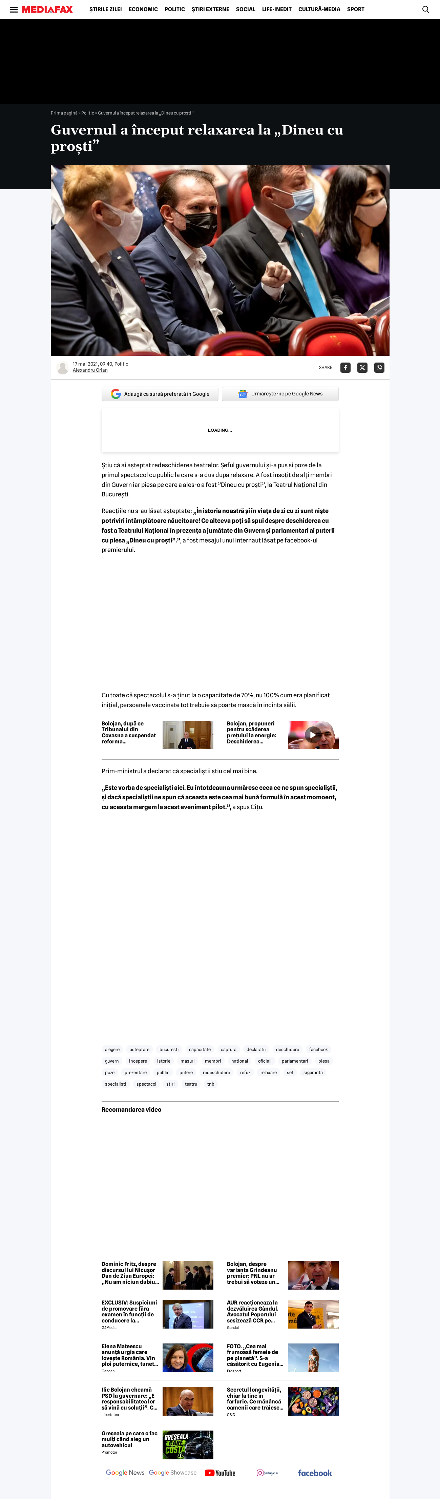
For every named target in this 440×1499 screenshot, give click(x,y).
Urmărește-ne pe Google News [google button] (280, 394)
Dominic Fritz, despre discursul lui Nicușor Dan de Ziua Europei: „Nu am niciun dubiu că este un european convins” (129, 1273)
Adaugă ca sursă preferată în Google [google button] (160, 394)
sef (290, 1072)
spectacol (146, 1084)
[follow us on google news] (125, 1474)
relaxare (268, 1072)
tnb (210, 1084)
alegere (112, 1049)
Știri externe (210, 9)
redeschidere (216, 1072)
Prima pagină (64, 113)
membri (213, 1061)
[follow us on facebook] (315, 1473)
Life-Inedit (277, 9)
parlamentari (295, 1061)
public (163, 1072)
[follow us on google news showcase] (172, 1474)
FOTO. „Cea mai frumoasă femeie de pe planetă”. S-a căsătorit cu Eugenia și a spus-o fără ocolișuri (253, 1355)
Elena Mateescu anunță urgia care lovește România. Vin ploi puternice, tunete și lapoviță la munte (129, 1355)
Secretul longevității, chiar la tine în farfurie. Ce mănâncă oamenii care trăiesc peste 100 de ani (254, 1399)
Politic (175, 9)
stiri (170, 1084)
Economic (143, 9)
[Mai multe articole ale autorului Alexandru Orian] (62, 367)
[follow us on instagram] (267, 1474)
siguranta (313, 1072)
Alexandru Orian (90, 370)
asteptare (139, 1049)
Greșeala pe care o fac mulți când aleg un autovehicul (130, 1440)
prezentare (136, 1072)
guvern (112, 1061)
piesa (324, 1061)
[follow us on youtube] (220, 1474)
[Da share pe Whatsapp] (379, 368)
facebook (318, 1049)
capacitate (200, 1049)
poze (109, 1072)
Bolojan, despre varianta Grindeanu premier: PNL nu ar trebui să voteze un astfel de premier (252, 1273)
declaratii (256, 1049)
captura (228, 1049)
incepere (138, 1061)
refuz (245, 1072)
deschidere (287, 1049)
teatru (191, 1084)
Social (245, 9)
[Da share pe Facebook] (345, 368)
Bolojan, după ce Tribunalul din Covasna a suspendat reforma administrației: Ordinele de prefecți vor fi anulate (129, 732)
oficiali (265, 1061)
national (239, 1061)
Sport (355, 9)
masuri (188, 1061)
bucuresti (169, 1049)
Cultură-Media (319, 9)
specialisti (115, 1084)
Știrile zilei (105, 9)
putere (186, 1072)
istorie (163, 1061)
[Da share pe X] (362, 368)
